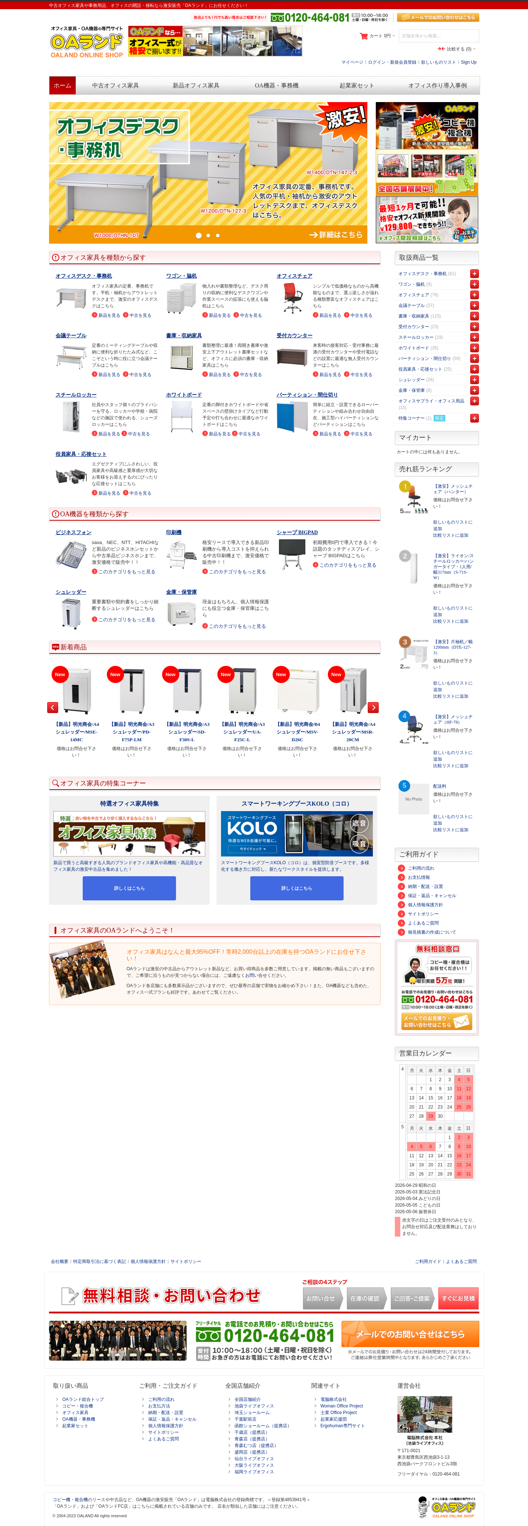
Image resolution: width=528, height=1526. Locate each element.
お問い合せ (256, 975)
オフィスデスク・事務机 (84, 276)
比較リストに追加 (450, 535)
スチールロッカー (76, 395)
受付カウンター (294, 335)
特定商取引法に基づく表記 (99, 1261)
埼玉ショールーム (252, 1412)
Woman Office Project (342, 1406)
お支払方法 (159, 1406)
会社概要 (59, 1261)
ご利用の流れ (416, 868)
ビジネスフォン (73, 532)
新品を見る (109, 315)
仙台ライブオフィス (254, 1458)
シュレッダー (71, 592)
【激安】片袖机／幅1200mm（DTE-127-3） (453, 647)
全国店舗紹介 (248, 1399)
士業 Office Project (339, 1412)
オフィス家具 (75, 1412)
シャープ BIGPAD (297, 532)
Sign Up (469, 62)
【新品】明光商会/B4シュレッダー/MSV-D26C (297, 731)
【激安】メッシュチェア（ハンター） (453, 489)
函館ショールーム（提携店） (263, 1425)
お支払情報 (414, 877)
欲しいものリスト (438, 62)
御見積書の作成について (427, 932)
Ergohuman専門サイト (343, 1425)
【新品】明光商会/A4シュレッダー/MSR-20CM (352, 731)
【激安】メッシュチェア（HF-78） (453, 719)
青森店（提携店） (252, 1438)
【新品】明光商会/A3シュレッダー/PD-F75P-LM (131, 731)
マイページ (352, 62)
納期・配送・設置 (420, 886)
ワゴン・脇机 (181, 276)
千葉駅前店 (245, 1419)
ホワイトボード (184, 395)
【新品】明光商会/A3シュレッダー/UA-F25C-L (242, 731)
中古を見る (140, 315)
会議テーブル (71, 335)
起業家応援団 (334, 1419)
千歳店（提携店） (252, 1432)
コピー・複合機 (77, 1406)
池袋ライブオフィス (254, 1406)
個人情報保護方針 (420, 904)
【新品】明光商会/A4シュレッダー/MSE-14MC (76, 731)
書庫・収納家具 (184, 335)
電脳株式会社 (334, 1399)
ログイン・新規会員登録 (392, 62)
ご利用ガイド (428, 1261)
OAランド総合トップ (83, 1399)
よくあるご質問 (418, 923)
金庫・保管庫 (181, 592)
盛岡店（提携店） (252, 1452)
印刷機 (173, 532)
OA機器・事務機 (78, 1419)
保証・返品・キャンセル (427, 895)
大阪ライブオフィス (254, 1465)
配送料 (439, 786)
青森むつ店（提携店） (256, 1445)
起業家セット (75, 1425)
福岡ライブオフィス (254, 1471)
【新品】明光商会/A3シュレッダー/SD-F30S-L (187, 731)
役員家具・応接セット (81, 454)
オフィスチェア (294, 276)
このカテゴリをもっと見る (127, 571)
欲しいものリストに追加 (453, 525)
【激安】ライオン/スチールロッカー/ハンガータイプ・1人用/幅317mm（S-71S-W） (453, 566)
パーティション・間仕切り (307, 395)
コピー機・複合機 (70, 1499)
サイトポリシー (418, 913)
